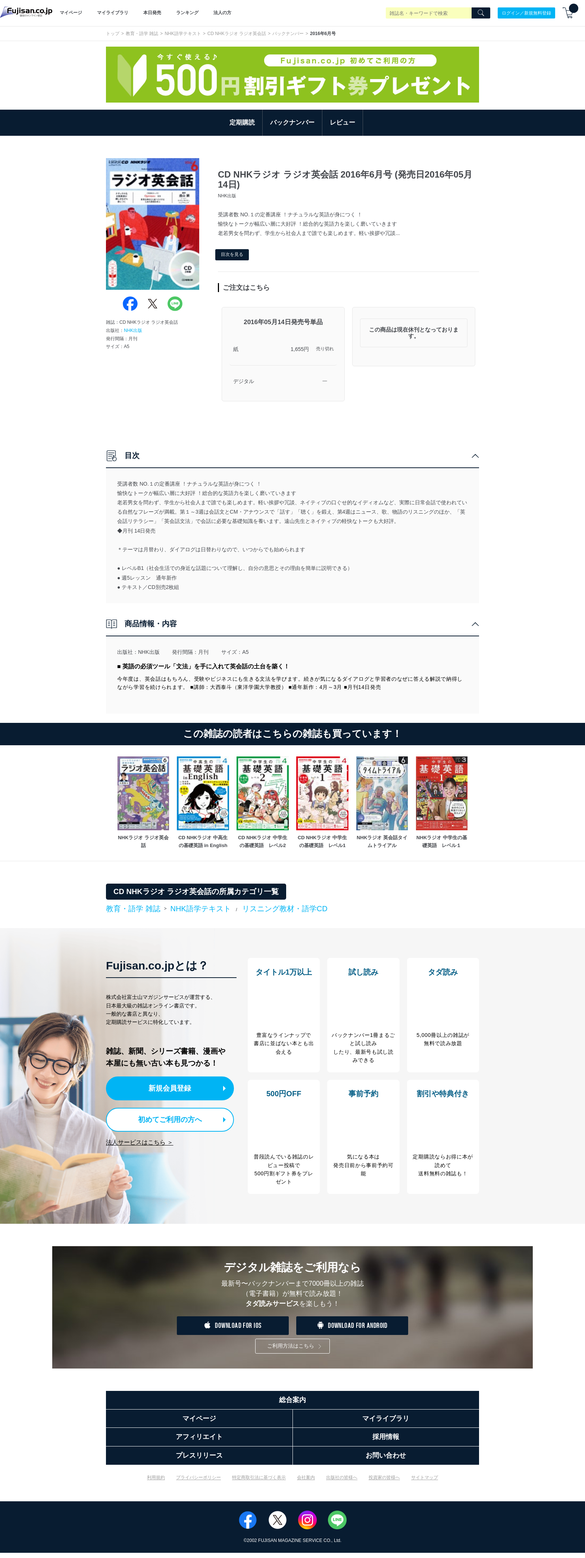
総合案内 (292, 1405)
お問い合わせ (386, 1460)
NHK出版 (133, 330)
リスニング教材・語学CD (285, 909)
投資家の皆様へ (384, 1482)
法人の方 (222, 12)
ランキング (187, 12)
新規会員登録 (172, 1088)
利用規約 (156, 1482)
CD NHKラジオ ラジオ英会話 (236, 33)
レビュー (342, 122)
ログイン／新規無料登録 (526, 12)
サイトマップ (424, 1482)
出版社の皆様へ (341, 1482)
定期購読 (242, 122)
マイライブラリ (112, 12)
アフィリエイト (199, 1442)
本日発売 (152, 12)
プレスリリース (199, 1460)
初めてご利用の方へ (165, 1118)
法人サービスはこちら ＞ (139, 1140)
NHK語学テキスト (183, 33)
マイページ (71, 12)
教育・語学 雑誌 (142, 33)
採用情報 (385, 1442)
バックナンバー (288, 33)
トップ (112, 33)
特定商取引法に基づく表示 (259, 1482)
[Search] (481, 13)
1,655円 (300, 349)
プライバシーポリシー (198, 1482)
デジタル (243, 381)
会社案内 (306, 1482)
